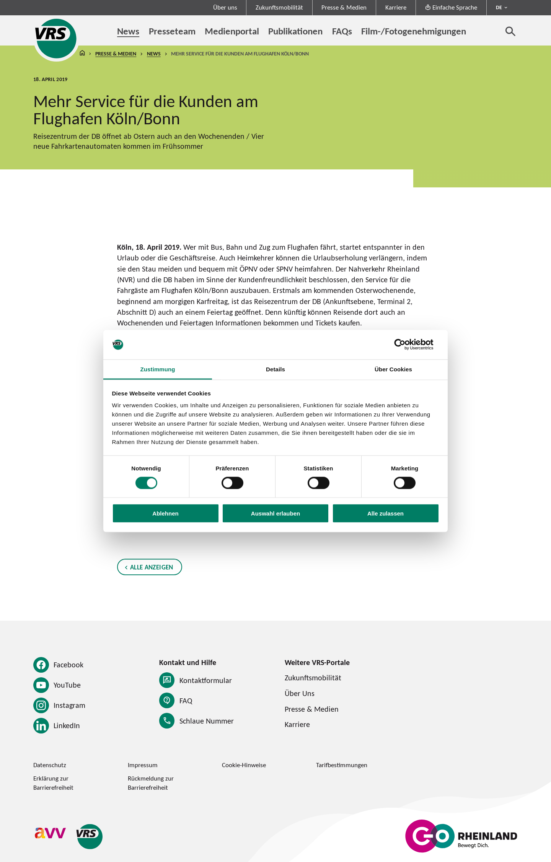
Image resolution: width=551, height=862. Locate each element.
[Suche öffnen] (511, 31)
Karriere (395, 7)
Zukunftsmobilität (279, 7)
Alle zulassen (385, 513)
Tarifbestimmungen (341, 765)
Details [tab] (275, 369)
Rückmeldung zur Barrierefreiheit (151, 782)
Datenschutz (49, 765)
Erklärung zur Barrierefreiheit (53, 782)
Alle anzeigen (151, 567)
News (154, 53)
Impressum (143, 765)
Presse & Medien (344, 7)
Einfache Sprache (451, 7)
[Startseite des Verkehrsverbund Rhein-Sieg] (56, 38)
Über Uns (300, 693)
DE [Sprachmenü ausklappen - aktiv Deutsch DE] (499, 7)
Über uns (225, 7)
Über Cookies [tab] (393, 369)
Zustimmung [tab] (157, 369)
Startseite (82, 53)
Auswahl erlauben (275, 513)
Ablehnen (165, 513)
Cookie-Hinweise (244, 765)
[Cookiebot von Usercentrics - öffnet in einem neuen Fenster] (405, 344)
